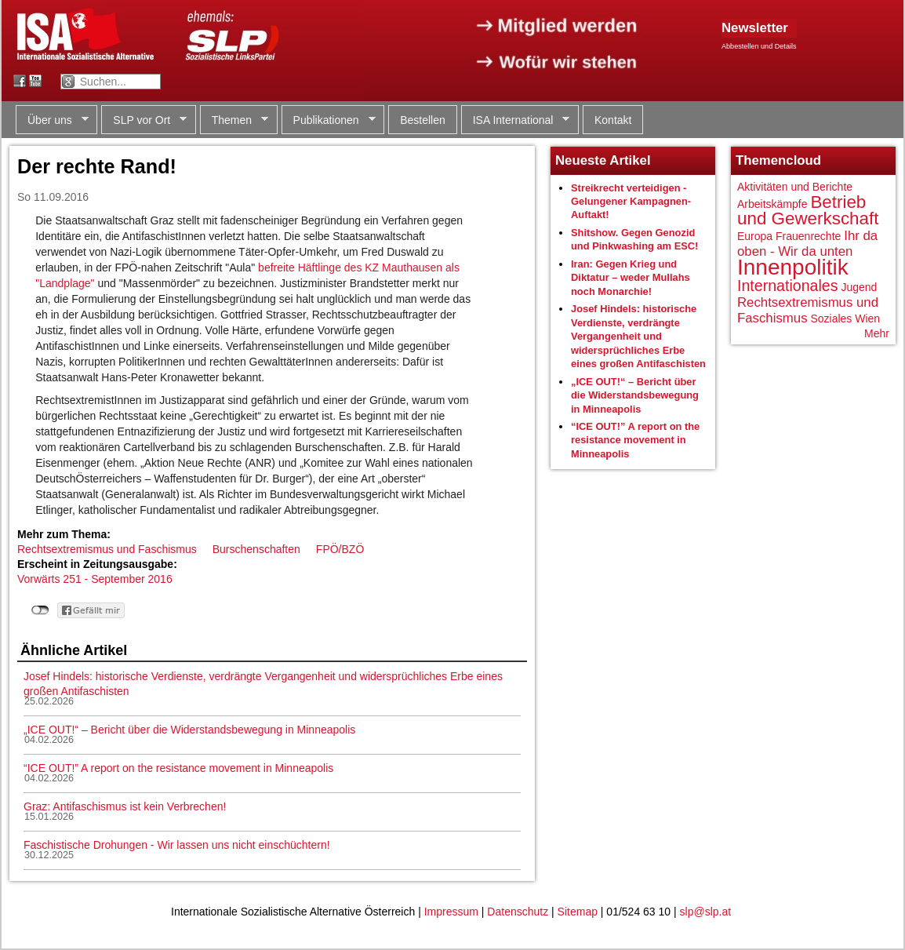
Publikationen (329, 120)
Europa (754, 236)
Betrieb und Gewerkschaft (807, 210)
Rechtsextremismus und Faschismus (107, 549)
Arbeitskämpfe (772, 204)
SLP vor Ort (144, 120)
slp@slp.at (706, 911)
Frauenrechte (808, 236)
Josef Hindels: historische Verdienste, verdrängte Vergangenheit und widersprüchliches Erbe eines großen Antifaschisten (638, 336)
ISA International (515, 120)
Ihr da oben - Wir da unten (807, 243)
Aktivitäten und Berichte (794, 186)
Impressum (451, 911)
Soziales (831, 318)
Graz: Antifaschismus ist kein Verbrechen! (125, 806)
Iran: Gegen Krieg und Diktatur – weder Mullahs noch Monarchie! (630, 277)
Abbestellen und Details (759, 46)
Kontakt (612, 120)
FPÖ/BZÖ (340, 549)
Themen (234, 120)
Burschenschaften (256, 549)
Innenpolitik (793, 267)
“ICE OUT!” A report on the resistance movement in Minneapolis (178, 768)
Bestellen (422, 120)
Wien (867, 318)
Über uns (52, 120)
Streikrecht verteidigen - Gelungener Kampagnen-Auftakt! (631, 201)
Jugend (859, 287)
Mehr (876, 333)
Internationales (787, 285)
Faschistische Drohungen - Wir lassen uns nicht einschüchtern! (177, 845)
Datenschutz (517, 911)
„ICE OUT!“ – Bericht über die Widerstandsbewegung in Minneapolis (189, 729)
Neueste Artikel (603, 160)
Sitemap (578, 911)
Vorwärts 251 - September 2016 (95, 579)
